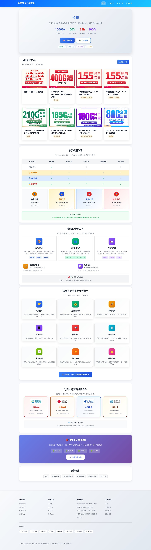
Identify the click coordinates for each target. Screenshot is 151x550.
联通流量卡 (22, 503)
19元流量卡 (24, 531)
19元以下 (51, 503)
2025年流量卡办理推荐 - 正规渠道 (87, 514)
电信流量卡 (22, 507)
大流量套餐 (34, 531)
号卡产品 (120, 3)
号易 (46, 476)
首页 (103, 3)
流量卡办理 (80, 476)
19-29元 (50, 507)
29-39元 (50, 510)
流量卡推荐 (55, 476)
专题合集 (129, 3)
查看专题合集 (75, 457)
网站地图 (108, 514)
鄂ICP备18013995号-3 (64, 544)
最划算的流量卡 (68, 476)
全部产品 (22, 514)
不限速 (51, 531)
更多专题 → (80, 517)
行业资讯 (111, 3)
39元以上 (51, 514)
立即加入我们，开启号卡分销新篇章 (75, 374)
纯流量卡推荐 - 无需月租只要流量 (87, 503)
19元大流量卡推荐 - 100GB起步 (86, 510)
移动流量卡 (22, 510)
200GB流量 (89, 531)
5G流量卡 (43, 531)
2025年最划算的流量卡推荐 (85, 507)
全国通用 (59, 531)
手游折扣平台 (92, 476)
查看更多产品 (123, 62)
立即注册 (67, 40)
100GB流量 (79, 531)
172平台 (103, 476)
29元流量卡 (69, 531)
